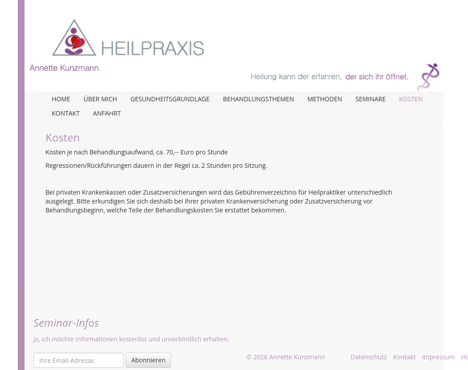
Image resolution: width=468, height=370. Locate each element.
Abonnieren (148, 360)
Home (61, 99)
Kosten (411, 99)
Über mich (100, 99)
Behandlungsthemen (258, 99)
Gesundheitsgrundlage (170, 99)
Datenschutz (369, 357)
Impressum (438, 357)
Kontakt (66, 113)
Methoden (325, 99)
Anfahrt (107, 113)
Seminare (370, 99)
